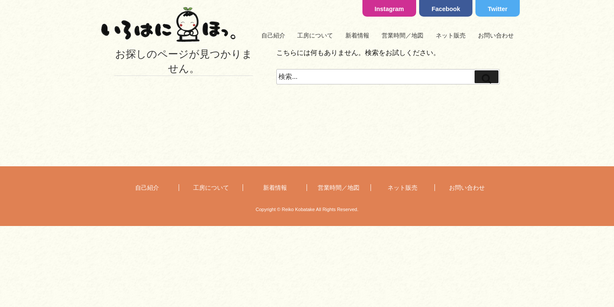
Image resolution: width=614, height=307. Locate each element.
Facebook (446, 9)
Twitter (497, 9)
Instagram (389, 9)
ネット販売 (451, 35)
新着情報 (357, 35)
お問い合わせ (496, 35)
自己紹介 (273, 35)
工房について (315, 35)
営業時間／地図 (402, 35)
